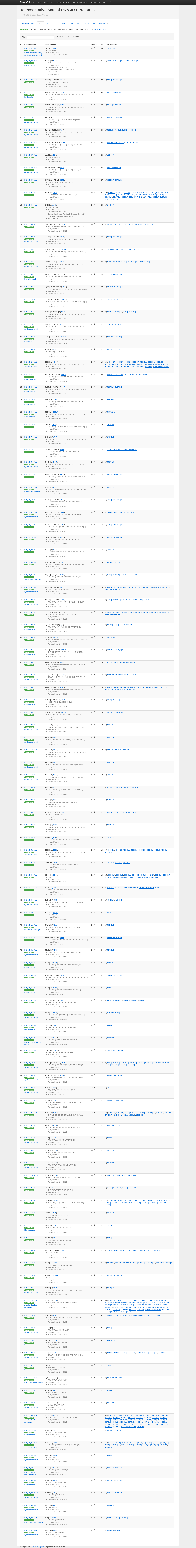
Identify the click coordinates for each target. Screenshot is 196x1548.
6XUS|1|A (110, 750)
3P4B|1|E (157, 1315)
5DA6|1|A (119, 117)
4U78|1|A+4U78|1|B (130, 512)
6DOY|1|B (111, 1138)
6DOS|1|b (139, 1420)
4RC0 (55, 762)
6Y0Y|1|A (127, 192)
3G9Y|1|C (110, 1150)
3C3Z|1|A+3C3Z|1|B (114, 80)
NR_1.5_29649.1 (30, 550)
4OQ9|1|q (149, 850)
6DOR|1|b (108, 1426)
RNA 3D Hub (27, 2)
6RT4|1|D (110, 1480)
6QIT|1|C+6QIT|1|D (129, 625)
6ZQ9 (62, 575)
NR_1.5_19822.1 (30, 1430)
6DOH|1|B (108, 1307)
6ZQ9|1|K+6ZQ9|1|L (114, 575)
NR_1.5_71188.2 (30, 887)
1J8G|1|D (139, 1115)
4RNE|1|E (143, 1113)
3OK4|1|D (119, 875)
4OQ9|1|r (134, 850)
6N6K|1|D (118, 1530)
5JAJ (61, 324)
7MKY (55, 48)
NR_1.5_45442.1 (30, 180)
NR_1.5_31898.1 (30, 675)
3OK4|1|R (131, 877)
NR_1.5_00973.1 (30, 1025)
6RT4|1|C (118, 1480)
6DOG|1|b (163, 1422)
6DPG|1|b (139, 1417)
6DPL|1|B (116, 1305)
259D (62, 537)
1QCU (64, 287)
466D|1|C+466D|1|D (145, 687)
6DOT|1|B (165, 1303)
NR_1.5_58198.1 (30, 224)
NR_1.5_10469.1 (30, 1213)
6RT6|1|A (110, 1430)
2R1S (63, 224)
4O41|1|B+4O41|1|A (130, 812)
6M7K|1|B (110, 1403)
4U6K (55, 900)
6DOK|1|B (159, 1300)
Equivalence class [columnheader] (31, 45)
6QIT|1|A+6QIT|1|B (114, 625)
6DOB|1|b (148, 1424)
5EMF (55, 963)
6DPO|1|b (140, 1424)
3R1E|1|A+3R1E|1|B (114, 562)
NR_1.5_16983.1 (30, 449)
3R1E (63, 562)
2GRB (55, 1263)
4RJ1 (54, 1088)
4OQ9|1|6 (166, 1443)
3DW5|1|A (108, 197)
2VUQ (63, 650)
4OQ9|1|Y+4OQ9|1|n (136, 364)
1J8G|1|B (118, 1125)
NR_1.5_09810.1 (30, 787)
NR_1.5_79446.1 (30, 500)
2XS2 (55, 1025)
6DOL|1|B (156, 1307)
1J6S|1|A (110, 1188)
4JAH (62, 600)
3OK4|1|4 (143, 875)
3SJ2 (62, 105)
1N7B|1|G (163, 1203)
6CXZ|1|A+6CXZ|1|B (145, 587)
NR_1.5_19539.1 (30, 1063)
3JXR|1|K (157, 1250)
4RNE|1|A (159, 1113)
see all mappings (100, 29)
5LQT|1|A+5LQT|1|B (114, 387)
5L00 (61, 130)
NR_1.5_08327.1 (30, 662)
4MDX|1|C (111, 912)
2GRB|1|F (110, 1263)
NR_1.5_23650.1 (30, 537)
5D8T (62, 587)
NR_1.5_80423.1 (30, 912)
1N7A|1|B (127, 1200)
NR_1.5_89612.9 (30, 1518)
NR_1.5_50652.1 (30, 775)
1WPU (56, 1050)
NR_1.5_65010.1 (30, 700)
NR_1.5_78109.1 (30, 1403)
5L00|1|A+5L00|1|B (114, 130)
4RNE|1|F (108, 1115)
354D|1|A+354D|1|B (114, 274)
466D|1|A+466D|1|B (161, 687)
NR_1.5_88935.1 (30, 1505)
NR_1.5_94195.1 (30, 1013)
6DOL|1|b (115, 1422)
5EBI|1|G (161, 1353)
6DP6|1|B (148, 1307)
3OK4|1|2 (147, 877)
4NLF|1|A (111, 192)
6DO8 (55, 1300)
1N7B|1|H (108, 1205)
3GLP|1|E (142, 1000)
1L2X (54, 155)
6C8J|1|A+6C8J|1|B (131, 142)
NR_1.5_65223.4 (30, 1378)
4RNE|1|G (168, 1113)
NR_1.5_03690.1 (30, 1038)
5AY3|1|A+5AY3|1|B (130, 262)
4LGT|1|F (118, 349)
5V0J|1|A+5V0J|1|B (114, 167)
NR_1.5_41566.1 (30, 1125)
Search (105, 2)
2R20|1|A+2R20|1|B (145, 224)
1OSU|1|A (119, 1100)
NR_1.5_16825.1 (30, 424)
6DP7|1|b (131, 1422)
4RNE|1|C (135, 1113)
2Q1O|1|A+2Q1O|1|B (131, 249)
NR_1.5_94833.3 (30, 1530)
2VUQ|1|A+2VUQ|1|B (115, 650)
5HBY (55, 725)
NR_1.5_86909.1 (30, 575)
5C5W (55, 412)
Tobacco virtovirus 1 (31, 367)
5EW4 (63, 337)
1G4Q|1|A (126, 862)
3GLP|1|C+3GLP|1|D (130, 1000)
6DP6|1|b (155, 1420)
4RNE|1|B (119, 1113)
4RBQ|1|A (111, 117)
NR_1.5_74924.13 (31, 1175)
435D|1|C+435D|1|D (114, 662)
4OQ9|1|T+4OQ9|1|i (123, 362)
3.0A (63, 24)
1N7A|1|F (159, 1200)
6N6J (54, 1493)
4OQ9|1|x (158, 1443)
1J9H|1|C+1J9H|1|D (129, 449)
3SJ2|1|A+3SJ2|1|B (114, 105)
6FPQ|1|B (110, 1038)
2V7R (63, 700)
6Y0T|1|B (163, 197)
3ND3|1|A (110, 550)
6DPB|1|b (134, 1415)
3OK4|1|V (151, 875)
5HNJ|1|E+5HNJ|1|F (162, 1063)
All (94, 24)
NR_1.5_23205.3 (30, 1300)
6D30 (55, 1443)
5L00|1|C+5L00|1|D (129, 130)
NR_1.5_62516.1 (30, 105)
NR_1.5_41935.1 (30, 48)
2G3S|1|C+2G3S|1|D (146, 612)
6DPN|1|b (116, 1420)
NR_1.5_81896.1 (30, 1000)
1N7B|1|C (131, 1203)
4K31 (62, 92)
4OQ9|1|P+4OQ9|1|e (112, 366)
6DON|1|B (149, 1309)
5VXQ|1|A (134, 787)
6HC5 (55, 487)
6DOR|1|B (157, 1309)
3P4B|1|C (126, 1315)
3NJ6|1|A (110, 837)
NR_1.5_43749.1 (30, 249)
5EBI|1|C (147, 1353)
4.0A (78, 24)
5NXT (55, 462)
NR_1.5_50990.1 (30, 1075)
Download (102, 24)
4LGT (55, 349)
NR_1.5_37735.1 (30, 155)
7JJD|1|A (140, 197)
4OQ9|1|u (132, 1445)
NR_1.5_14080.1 (30, 525)
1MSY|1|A (148, 197)
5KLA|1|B (110, 925)
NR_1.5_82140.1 (30, 1200)
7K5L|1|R (110, 1365)
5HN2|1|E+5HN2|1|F (128, 1065)
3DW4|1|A (159, 192)
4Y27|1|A (115, 195)
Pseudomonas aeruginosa (33, 1382)
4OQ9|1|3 (163, 1445)
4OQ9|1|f (157, 850)
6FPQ (55, 1038)
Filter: (38, 37)
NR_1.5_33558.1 (30, 374)
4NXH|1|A (138, 195)
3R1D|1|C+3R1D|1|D (130, 312)
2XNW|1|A (134, 61)
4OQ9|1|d (156, 364)
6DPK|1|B (140, 1307)
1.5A (41, 24)
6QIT (61, 625)
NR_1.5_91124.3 (30, 487)
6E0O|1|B (118, 1468)
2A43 (54, 205)
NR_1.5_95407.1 (30, 312)
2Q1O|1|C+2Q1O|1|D (115, 249)
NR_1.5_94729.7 (30, 192)
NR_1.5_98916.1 (30, 637)
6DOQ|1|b (139, 1422)
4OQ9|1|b (148, 366)
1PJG (55, 862)
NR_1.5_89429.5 (30, 61)
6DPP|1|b (150, 1415)
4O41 (63, 812)
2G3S (62, 612)
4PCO (63, 374)
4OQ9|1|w (116, 1445)
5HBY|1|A (110, 725)
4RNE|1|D (151, 1113)
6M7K (55, 1403)
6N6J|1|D (118, 1493)
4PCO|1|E (127, 374)
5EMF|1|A (110, 963)
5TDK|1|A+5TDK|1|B (146, 887)
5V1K (62, 237)
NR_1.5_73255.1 (30, 474)
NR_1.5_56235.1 (30, 812)
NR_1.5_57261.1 (30, 1163)
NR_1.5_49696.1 (30, 387)
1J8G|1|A (124, 1115)
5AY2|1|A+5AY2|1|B (114, 262)
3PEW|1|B (119, 1175)
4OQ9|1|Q (159, 362)
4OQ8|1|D (108, 1445)
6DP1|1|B (116, 1307)
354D (62, 274)
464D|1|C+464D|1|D (130, 687)
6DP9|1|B (119, 1300)
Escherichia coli (30, 279)
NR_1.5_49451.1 (30, 1150)
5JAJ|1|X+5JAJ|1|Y (114, 324)
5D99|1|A (119, 192)
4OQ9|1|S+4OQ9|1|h (112, 364)
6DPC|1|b (155, 1417)
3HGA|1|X (111, 1100)
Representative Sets (61, 2)
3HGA (55, 1100)
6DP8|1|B (110, 1328)
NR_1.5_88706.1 (30, 600)
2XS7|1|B (110, 1225)
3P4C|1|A (110, 1288)
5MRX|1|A (162, 195)
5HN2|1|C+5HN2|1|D (112, 1065)
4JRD (55, 787)
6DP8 (55, 1328)
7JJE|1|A (123, 195)
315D (62, 525)
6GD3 (55, 1163)
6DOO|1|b (147, 1420)
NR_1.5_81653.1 (30, 1188)
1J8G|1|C (131, 1115)
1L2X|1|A (110, 155)
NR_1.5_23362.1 (30, 1353)
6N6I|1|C (110, 1518)
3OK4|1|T (139, 877)
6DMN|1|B (141, 1303)
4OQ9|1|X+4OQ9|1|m (128, 366)
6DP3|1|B (108, 1312)
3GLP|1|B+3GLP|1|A (114, 1000)
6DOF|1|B (140, 1309)
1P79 (54, 1213)
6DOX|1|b (163, 1420)
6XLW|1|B (110, 1013)
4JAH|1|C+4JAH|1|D (130, 600)
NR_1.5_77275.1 (30, 92)
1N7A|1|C (135, 1200)
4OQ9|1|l (164, 850)
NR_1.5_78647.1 (30, 1340)
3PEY (55, 1175)
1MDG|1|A (112, 1200)
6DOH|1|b (116, 1424)
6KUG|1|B (111, 1340)
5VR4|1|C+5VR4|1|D (161, 587)
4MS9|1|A (158, 887)
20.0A (87, 24)
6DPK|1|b (158, 1415)
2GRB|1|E (143, 1263)
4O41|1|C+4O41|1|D (114, 812)
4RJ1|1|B (110, 1088)
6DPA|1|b (147, 1422)
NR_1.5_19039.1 (30, 1050)
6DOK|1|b (116, 1417)
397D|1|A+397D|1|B (114, 180)
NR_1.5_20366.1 (30, 287)
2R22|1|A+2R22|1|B (130, 224)
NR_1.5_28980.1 (30, 1315)
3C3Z (62, 80)
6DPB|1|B (135, 1300)
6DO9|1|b (163, 1417)
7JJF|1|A (115, 199)
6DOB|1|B (116, 1309)
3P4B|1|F (149, 1315)
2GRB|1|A (118, 1263)
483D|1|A (125, 197)
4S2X (55, 1390)
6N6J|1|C (110, 1493)
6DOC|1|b (132, 1426)
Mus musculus (29, 1030)
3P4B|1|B (141, 1315)
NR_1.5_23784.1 (30, 299)
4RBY (55, 775)
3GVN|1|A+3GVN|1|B (115, 712)
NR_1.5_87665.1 (30, 587)
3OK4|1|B (155, 877)
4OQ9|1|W (124, 364)
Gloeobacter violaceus (32, 492)
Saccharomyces (30, 417)
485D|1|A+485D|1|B (114, 474)
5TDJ (54, 887)
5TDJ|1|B (118, 887)
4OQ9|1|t (143, 1443)
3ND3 (55, 550)
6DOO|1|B (108, 1303)
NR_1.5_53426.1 (30, 975)
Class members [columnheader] (111, 45)
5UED (63, 142)
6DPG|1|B (108, 1309)
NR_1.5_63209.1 (30, 562)
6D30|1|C (111, 1443)
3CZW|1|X (111, 637)
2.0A (48, 24)
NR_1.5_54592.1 (30, 687)
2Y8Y (55, 437)
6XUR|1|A (126, 750)
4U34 (62, 1075)
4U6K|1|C (118, 900)
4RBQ (55, 117)
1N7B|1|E (147, 1203)
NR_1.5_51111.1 (30, 850)
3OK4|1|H (116, 877)
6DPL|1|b (131, 1417)
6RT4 (55, 1480)
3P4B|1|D (134, 1315)
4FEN (55, 61)
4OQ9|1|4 (127, 1443)
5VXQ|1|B (126, 787)
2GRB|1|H (151, 1263)
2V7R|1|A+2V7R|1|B (114, 700)
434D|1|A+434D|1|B (127, 689)
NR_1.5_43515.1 (30, 1328)
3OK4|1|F (108, 877)
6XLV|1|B (118, 1013)
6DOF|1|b (116, 1426)
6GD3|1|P (110, 1163)
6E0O (55, 1468)
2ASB (55, 800)
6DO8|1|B (111, 1300)
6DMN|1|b (142, 1415)
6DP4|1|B (108, 1305)
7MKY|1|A (111, 48)
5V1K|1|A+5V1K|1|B (114, 237)
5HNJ (63, 1063)
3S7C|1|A (154, 195)
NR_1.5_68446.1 (30, 900)
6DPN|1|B (124, 1305)
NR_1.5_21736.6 (30, 1443)
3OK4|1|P (166, 875)
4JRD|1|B (110, 787)
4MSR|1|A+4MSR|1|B (130, 887)
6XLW (55, 1013)
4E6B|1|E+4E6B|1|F (114, 937)
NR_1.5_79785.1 (30, 399)
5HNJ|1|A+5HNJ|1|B (114, 1063)
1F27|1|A (110, 424)
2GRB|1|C (127, 1263)
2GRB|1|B (135, 1263)
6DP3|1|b (165, 1424)
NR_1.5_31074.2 (30, 1113)
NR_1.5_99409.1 (30, 625)
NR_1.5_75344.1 (30, 1275)
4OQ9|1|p (110, 850)
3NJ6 (54, 837)
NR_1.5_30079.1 (30, 237)
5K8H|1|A (110, 1455)
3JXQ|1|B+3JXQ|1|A (130, 1250)
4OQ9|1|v (156, 1445)
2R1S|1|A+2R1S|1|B (114, 224)
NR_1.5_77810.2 (30, 1390)
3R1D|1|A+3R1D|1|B (114, 312)
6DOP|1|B (125, 1303)
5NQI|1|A (146, 195)
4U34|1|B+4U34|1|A (114, 1075)
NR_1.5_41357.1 (30, 950)
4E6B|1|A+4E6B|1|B (114, 975)
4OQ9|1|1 (108, 1447)
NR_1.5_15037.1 (30, 1238)
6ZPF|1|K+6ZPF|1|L (130, 575)
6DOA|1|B (164, 1307)
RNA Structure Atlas (45, 2)
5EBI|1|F (110, 1353)
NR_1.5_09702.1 (30, 1088)
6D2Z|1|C (110, 1505)
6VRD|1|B (110, 399)
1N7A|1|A (120, 1200)
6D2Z (55, 1505)
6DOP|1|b (108, 1424)
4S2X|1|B (110, 1390)
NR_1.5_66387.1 (30, 875)
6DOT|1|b (108, 1417)
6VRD (55, 399)
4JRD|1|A (118, 787)
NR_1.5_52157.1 (30, 1365)
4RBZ (55, 737)
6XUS (55, 750)
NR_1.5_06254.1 (30, 1288)
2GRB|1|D (168, 1263)
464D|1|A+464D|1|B (114, 687)
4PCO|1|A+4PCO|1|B (115, 374)
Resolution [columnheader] (95, 45)
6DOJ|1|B (165, 1305)
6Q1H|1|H (119, 1378)
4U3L (62, 512)
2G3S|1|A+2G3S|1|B (161, 612)
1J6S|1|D (125, 1188)
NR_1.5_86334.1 (30, 349)
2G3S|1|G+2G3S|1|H (130, 612)
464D (62, 687)
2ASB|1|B (110, 800)
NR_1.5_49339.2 (30, 167)
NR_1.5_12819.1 (30, 1225)
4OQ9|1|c (151, 362)
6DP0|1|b (124, 1426)
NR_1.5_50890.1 (30, 1250)
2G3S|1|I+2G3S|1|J (114, 612)
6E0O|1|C (110, 1468)
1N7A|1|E (151, 1200)
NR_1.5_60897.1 (30, 1468)
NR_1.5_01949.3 (30, 142)
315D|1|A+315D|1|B (114, 525)
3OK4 (55, 875)
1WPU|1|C (111, 1050)
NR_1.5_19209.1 (30, 324)
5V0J (62, 167)
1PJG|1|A (110, 862)
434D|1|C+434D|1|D (112, 689)
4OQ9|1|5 (124, 1445)
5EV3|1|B (110, 950)
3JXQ (62, 1250)
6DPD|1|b (166, 1415)
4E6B (62, 937)
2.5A (56, 24)
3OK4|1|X (158, 875)
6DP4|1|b (108, 1420)
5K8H (55, 1455)
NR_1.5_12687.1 (30, 737)
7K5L (54, 1365)
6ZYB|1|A (151, 192)
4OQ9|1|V (164, 364)
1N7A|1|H (108, 1203)
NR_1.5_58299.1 (30, 1263)
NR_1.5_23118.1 (30, 725)
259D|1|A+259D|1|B (114, 537)
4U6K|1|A (110, 900)
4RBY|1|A (110, 775)
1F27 (54, 424)
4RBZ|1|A (110, 737)
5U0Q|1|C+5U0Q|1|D (115, 675)
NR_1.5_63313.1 (30, 1480)
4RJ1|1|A (127, 1113)
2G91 (62, 500)
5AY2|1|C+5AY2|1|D (145, 262)
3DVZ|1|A (130, 195)
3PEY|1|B (110, 1175)
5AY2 (62, 262)
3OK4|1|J (123, 877)
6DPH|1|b (131, 1420)
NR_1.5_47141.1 (30, 762)
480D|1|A (155, 197)
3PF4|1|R (110, 1238)
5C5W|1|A (111, 412)
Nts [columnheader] (102, 45)
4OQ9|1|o (126, 850)
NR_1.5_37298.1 (30, 800)
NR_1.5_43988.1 (30, 963)
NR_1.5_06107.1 (30, 650)
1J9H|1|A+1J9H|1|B (114, 449)
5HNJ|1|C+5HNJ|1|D (130, 1063)
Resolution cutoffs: (28, 24)
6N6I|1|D (118, 1518)
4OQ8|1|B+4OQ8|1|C (161, 366)
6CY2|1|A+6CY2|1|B (130, 587)
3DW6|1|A (167, 192)
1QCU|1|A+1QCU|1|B (115, 299)
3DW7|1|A (116, 197)
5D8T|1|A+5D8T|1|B (114, 587)
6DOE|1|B (132, 1312)
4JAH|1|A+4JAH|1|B (114, 600)
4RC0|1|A (110, 762)
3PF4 (55, 1238)
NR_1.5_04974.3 (30, 512)
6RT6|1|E (118, 1430)
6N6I (54, 1518)
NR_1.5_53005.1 (30, 462)
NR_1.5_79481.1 (30, 117)
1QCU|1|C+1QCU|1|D (115, 287)
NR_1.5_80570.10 (31, 1493)
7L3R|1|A (108, 195)
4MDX (55, 912)
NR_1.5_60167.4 (30, 80)
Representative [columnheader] (51, 45)
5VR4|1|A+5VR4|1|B (112, 589)
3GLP (63, 1000)
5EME (55, 988)
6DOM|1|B (132, 1305)
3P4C (55, 1288)
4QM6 (55, 1275)
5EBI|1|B (132, 1353)
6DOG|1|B (140, 1305)
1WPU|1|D (120, 1050)
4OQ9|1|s (108, 852)
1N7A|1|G (166, 1200)
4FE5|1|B (126, 61)
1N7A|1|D (143, 1200)
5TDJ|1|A (110, 887)
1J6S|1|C (118, 1188)
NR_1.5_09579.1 (30, 412)
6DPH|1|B (157, 1305)
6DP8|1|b (124, 1417)
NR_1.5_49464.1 (30, 262)
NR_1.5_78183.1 (30, 437)
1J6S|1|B (133, 1188)
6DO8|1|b (111, 1415)
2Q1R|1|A (118, 750)
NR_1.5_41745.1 (30, 1138)
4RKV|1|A (111, 1113)
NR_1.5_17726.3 (30, 750)
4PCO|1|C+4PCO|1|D (140, 374)
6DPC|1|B (149, 1303)
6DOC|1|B (124, 1312)
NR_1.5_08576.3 (30, 1415)
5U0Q (63, 675)
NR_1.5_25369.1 (30, 837)
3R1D (63, 312)
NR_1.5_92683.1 (30, 612)
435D (62, 662)
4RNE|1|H (116, 1115)
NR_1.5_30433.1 (30, 337)
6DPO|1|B (124, 1309)
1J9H (62, 449)
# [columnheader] (20, 45)
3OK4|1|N (111, 875)
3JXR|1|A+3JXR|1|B (145, 1250)
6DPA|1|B (132, 1307)
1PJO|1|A (118, 862)
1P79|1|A (110, 1213)
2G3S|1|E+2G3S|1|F (112, 614)
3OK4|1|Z (135, 875)
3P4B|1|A (118, 1315)
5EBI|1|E (154, 1353)
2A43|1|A (110, 205)
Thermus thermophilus (32, 579)
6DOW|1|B (166, 1309)
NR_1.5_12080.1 (30, 1100)
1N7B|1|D (139, 1203)
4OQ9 (55, 362)
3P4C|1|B (110, 1315)
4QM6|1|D (111, 1275)
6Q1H (55, 1378)
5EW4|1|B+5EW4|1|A (115, 337)
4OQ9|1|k (118, 850)
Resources (95, 2)
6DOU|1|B (167, 1300)
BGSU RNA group (37, 1547)
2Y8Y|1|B (110, 437)
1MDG (55, 1200)
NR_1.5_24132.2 (30, 362)
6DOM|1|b (155, 1422)
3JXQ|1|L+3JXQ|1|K (114, 1250)
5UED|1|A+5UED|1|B (115, 142)
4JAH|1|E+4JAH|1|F (145, 600)
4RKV (55, 1113)
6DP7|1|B (132, 1309)
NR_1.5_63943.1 (30, 274)
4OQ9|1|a (148, 364)
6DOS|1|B (127, 1300)
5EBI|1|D (139, 1353)
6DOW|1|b (156, 1424)
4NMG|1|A (143, 192)
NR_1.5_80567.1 (30, 712)
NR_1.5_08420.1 (30, 205)
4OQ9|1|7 (119, 1443)
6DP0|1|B (116, 1312)
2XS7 (55, 1225)
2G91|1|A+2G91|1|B (114, 500)
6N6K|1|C (110, 1530)
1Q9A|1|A (134, 192)
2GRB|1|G (160, 1263)
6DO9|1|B (133, 1303)
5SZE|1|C (134, 1175)
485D (62, 474)
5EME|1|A (111, 988)
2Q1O (63, 249)
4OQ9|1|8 (135, 1443)
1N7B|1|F (155, 1203)
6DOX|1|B (149, 1305)
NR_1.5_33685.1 (30, 937)
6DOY (55, 1138)
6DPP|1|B (143, 1300)
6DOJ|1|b (123, 1420)
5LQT (63, 387)
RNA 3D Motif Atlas (80, 2)
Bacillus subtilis (30, 65)
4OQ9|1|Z (140, 366)
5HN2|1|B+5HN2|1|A (146, 1063)
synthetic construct (31, 122)
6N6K (55, 1530)
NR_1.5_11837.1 (30, 925)
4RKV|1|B (110, 1125)
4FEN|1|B (110, 61)
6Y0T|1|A (108, 199)
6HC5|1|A (110, 487)
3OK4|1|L (127, 875)
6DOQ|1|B (157, 1303)
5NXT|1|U (110, 462)
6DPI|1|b (119, 1415)
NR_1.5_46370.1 (30, 1455)
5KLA (55, 925)
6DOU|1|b (147, 1417)
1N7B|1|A (116, 1203)
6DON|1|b (132, 1424)
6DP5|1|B (124, 1307)
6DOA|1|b (124, 1424)
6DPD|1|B (116, 1303)
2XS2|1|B (110, 1025)
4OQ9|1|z (140, 1445)
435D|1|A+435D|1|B (130, 662)
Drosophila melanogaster (33, 930)
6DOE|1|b (140, 1426)
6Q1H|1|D (110, 1378)
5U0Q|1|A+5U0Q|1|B (131, 675)
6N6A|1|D (125, 1518)
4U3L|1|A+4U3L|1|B (114, 512)
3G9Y (55, 1150)
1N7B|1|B (124, 1203)
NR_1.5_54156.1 (30, 988)
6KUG (55, 1340)
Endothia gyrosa (30, 379)
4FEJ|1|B (118, 61)
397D (62, 180)
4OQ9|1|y (150, 1443)
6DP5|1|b (108, 1422)
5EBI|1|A (117, 1353)
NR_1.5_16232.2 (30, 130)
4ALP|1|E (127, 1175)
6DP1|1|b (123, 1422)
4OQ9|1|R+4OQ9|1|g (139, 362)
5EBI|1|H (125, 1353)
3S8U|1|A (132, 197)
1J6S (54, 1188)
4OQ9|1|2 (148, 1445)
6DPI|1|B (151, 1300)
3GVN (63, 712)
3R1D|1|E (110, 825)
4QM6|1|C (119, 1275)
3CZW (55, 637)
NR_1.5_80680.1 (30, 825)
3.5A (71, 24)
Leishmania (28, 97)
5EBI (54, 1353)
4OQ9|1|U (112, 362)
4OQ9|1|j (141, 850)
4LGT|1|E (110, 349)
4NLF (55, 192)
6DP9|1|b (126, 1415)
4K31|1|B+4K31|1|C (114, 92)
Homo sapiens (29, 341)
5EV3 (55, 950)
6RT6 (55, 1430)
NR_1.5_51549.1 (30, 862)
